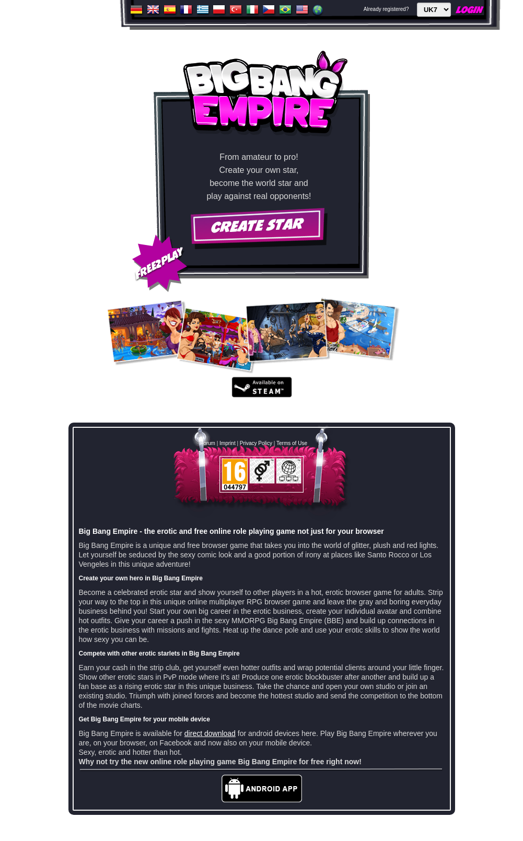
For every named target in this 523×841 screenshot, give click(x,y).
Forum (207, 443)
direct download (210, 733)
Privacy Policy (256, 443)
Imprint (227, 443)
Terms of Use (291, 443)
